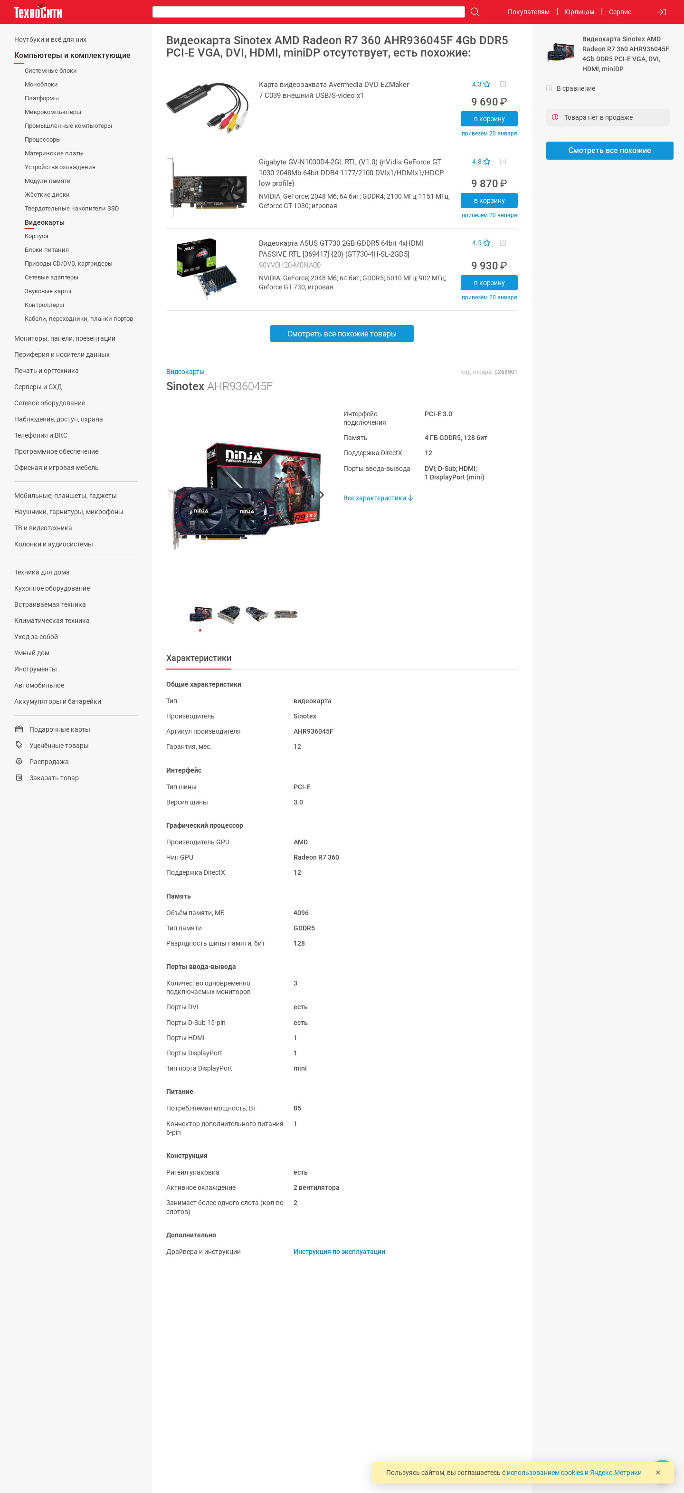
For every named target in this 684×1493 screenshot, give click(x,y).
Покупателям (529, 12)
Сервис (620, 12)
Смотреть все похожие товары (342, 333)
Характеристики (198, 658)
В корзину (489, 119)
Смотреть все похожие (610, 150)
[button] (240, 496)
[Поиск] (472, 12)
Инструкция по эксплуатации (339, 1251)
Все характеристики (378, 498)
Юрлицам (579, 12)
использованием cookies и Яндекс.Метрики (574, 1472)
